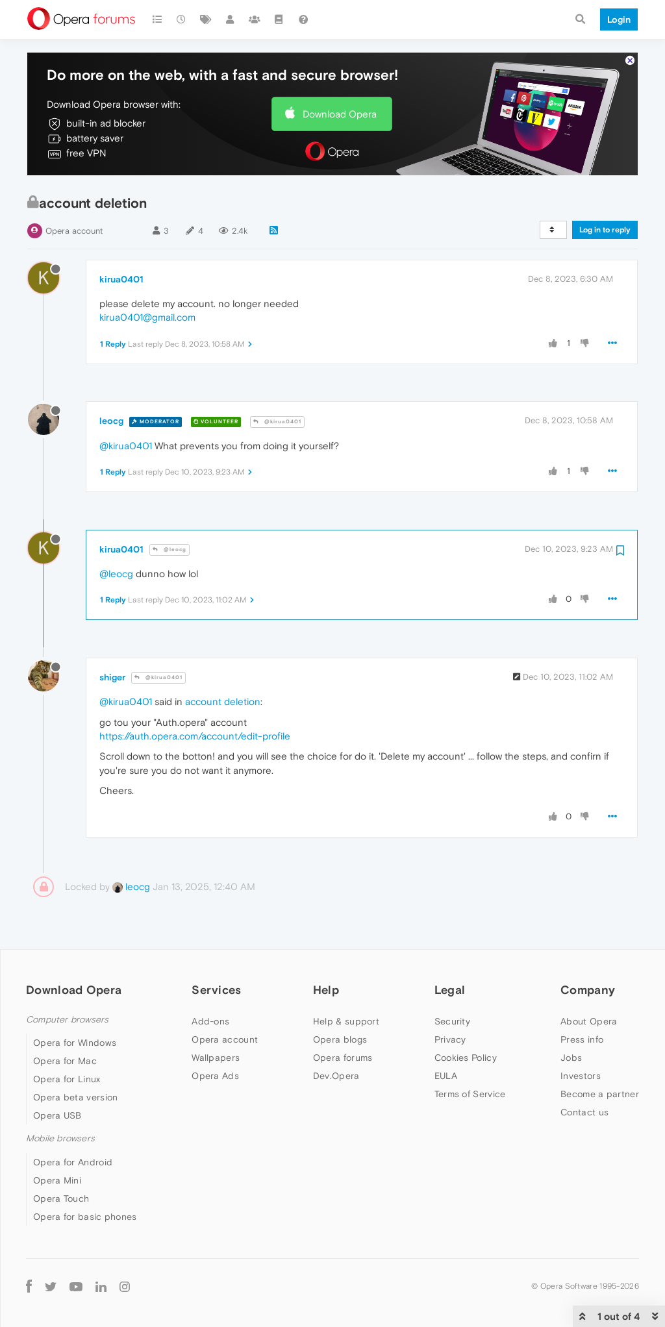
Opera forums (343, 1057)
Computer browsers (67, 1019)
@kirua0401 (277, 422)
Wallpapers (216, 1057)
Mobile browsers (60, 1138)
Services (216, 990)
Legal (450, 990)
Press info (581, 1039)
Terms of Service (470, 1094)
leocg (111, 420)
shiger (112, 677)
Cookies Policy (465, 1057)
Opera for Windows (74, 1042)
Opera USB (57, 1115)
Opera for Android (72, 1162)
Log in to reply (605, 229)
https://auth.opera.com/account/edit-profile (194, 735)
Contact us (584, 1112)
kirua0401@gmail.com (147, 317)
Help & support (346, 1021)
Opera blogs (340, 1039)
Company (587, 990)
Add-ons (210, 1021)
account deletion (222, 701)
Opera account (74, 231)
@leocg (169, 549)
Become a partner (599, 1094)
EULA (445, 1076)
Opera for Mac (65, 1061)
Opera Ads (215, 1076)
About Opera (588, 1021)
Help (326, 990)
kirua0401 (121, 279)
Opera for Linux (67, 1079)
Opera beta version (75, 1097)
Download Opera (340, 113)
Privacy (450, 1039)
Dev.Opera (336, 1076)
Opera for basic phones (85, 1216)
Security (452, 1021)
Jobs (571, 1057)
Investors (580, 1076)
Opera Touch (61, 1198)
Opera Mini (57, 1180)
